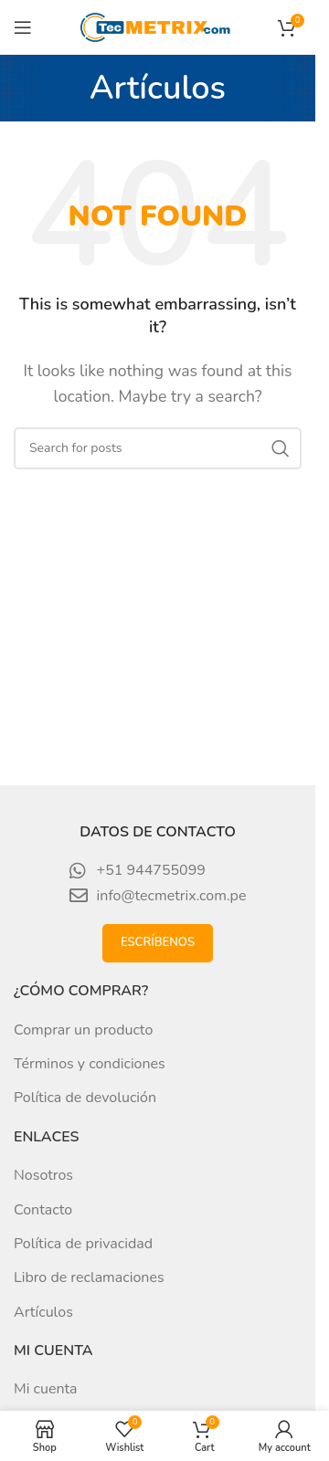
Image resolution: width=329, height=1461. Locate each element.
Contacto (43, 1210)
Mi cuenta (46, 1389)
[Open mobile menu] (23, 27)
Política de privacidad (83, 1244)
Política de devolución (85, 1098)
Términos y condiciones (89, 1064)
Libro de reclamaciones (89, 1277)
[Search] (158, 448)
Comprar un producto (83, 1030)
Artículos (43, 1312)
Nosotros (43, 1175)
